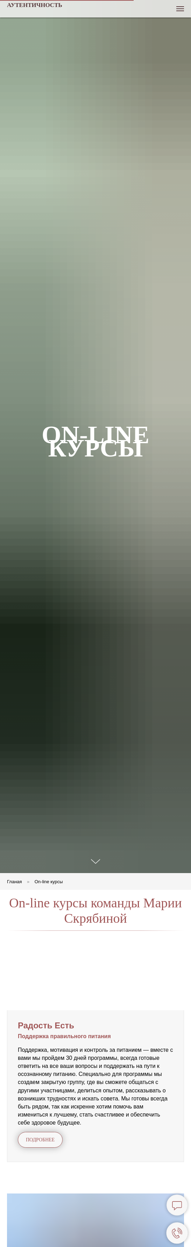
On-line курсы (49, 881)
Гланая (14, 881)
